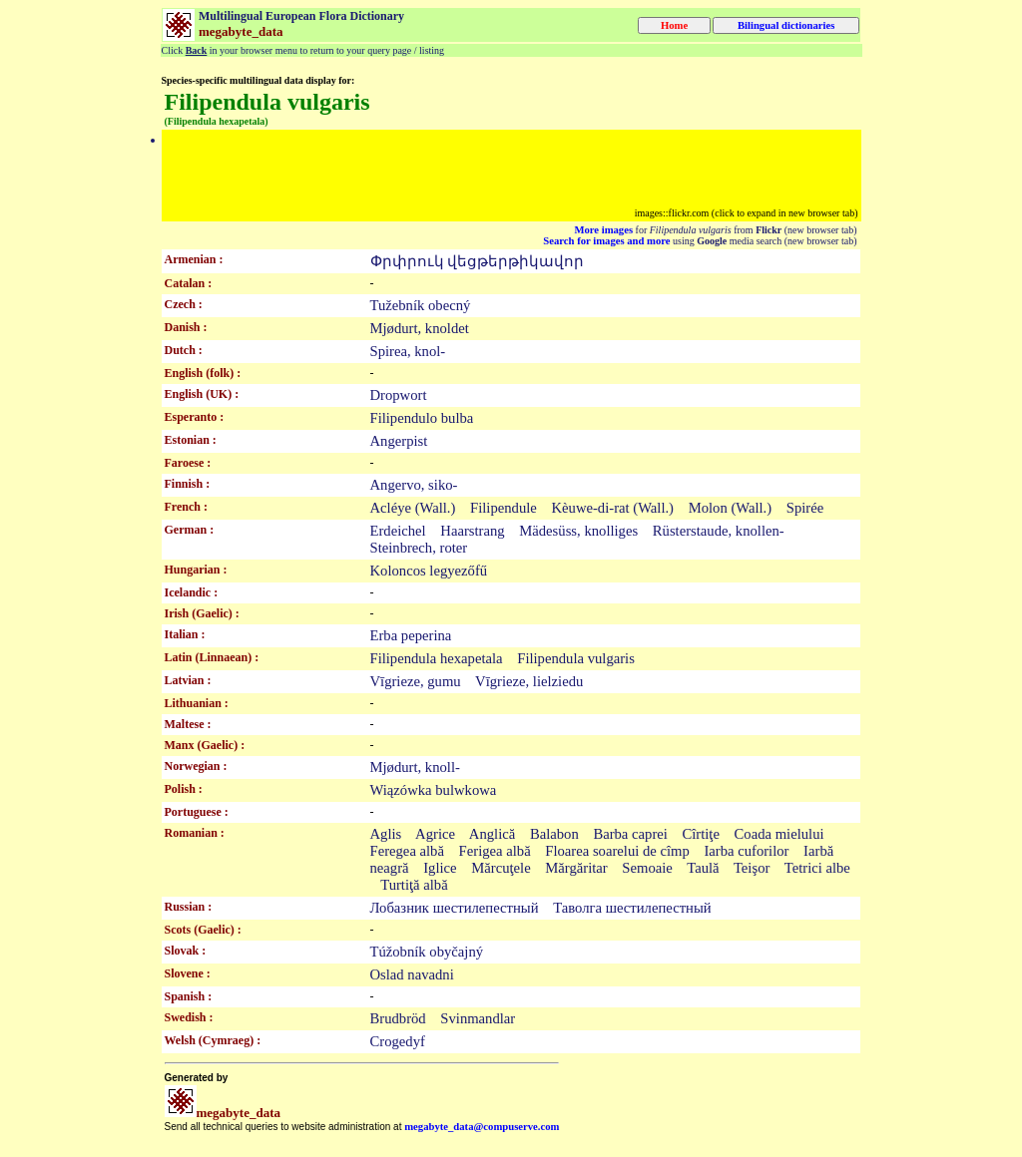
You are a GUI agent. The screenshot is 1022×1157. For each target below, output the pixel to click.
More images (603, 229)
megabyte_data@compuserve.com (481, 1126)
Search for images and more (606, 240)
